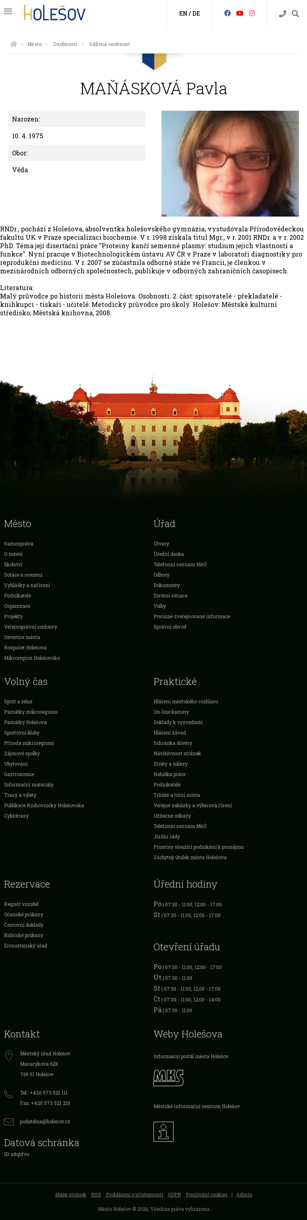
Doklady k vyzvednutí (178, 722)
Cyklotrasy (16, 815)
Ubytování (16, 763)
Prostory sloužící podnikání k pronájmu (199, 847)
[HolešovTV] (239, 13)
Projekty (13, 616)
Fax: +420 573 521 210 (45, 1103)
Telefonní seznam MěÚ (180, 564)
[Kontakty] (282, 14)
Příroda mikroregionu (29, 743)
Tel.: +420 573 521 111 (44, 1092)
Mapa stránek (70, 1194)
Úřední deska (169, 554)
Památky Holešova (25, 722)
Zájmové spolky (22, 753)
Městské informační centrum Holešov (197, 1106)
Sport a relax (18, 701)
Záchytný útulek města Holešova (190, 857)
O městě (13, 554)
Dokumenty (167, 585)
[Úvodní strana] (13, 44)
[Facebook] (227, 13)
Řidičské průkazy (23, 935)
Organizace (17, 606)
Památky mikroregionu (31, 712)
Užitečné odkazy (172, 815)
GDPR (174, 1194)
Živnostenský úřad (25, 945)
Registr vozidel (21, 904)
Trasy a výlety (20, 795)
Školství (13, 564)
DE (196, 13)
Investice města (22, 637)
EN (183, 13)
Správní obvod (170, 626)
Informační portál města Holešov (191, 1056)
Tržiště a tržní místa (177, 795)
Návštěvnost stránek (177, 753)
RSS (96, 1194)
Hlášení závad (170, 732)
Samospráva (18, 543)
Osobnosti (65, 44)
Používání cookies (207, 1194)
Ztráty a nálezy (171, 763)
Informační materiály (29, 784)
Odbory (161, 574)
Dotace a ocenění (23, 574)
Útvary (161, 543)
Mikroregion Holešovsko (32, 658)
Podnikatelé (17, 595)
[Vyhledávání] (295, 14)
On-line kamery (171, 712)
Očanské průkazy (23, 914)
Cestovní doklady (24, 924)
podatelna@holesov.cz (45, 1121)
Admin (244, 1194)
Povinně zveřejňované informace (192, 616)
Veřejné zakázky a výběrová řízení (193, 805)
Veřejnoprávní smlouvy (30, 626)
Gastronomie (19, 774)
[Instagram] (252, 13)
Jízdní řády (167, 836)
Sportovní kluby (22, 732)
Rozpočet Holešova (25, 647)
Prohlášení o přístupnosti (134, 1194)
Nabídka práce (169, 774)
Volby (160, 606)
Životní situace (170, 595)
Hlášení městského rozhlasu (186, 701)
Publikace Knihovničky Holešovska (44, 805)
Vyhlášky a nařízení (27, 585)
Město (34, 44)
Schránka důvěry (173, 743)
